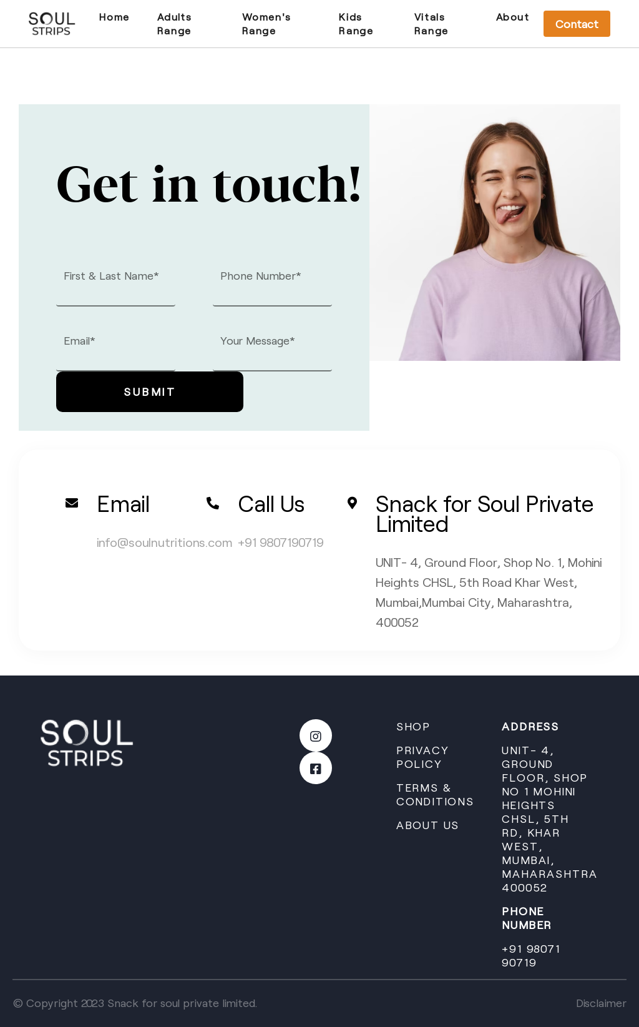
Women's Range (266, 23)
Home (114, 16)
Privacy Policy (422, 756)
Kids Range (356, 23)
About (513, 16)
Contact (576, 24)
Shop (413, 726)
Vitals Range (431, 23)
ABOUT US (427, 825)
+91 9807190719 (281, 541)
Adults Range (174, 23)
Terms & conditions (435, 794)
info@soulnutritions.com (165, 541)
